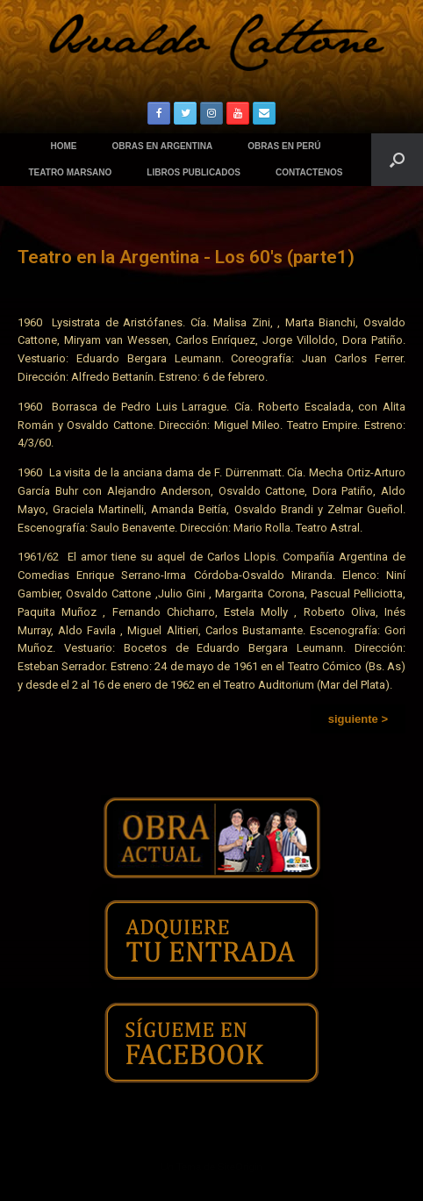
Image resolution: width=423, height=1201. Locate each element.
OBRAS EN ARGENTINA (162, 146)
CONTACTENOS (309, 172)
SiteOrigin (240, 1167)
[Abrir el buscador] (397, 159)
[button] (358, 718)
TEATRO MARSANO (70, 172)
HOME (64, 146)
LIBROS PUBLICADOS (193, 172)
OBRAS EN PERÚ (283, 146)
